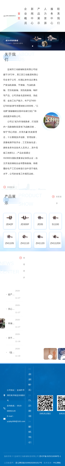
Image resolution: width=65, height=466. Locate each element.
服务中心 (28, 432)
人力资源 (29, 405)
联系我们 (29, 432)
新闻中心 (29, 379)
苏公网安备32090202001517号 (29, 463)
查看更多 (9, 189)
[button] (62, 41)
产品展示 (28, 405)
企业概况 (28, 379)
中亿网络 (57, 463)
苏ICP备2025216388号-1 (50, 456)
